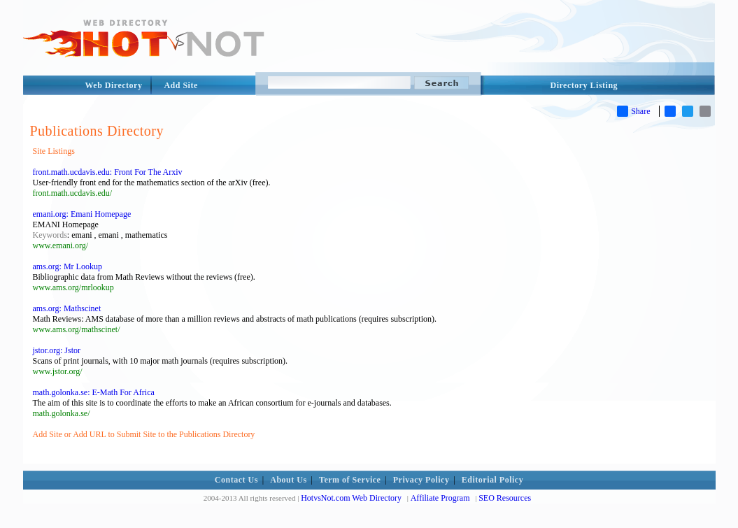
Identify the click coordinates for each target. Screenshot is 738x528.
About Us (288, 480)
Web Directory (114, 85)
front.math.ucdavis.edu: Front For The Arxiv (108, 172)
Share (633, 111)
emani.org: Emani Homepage (82, 214)
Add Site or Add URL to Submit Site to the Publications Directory (144, 434)
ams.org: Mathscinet (67, 308)
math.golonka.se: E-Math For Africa (94, 392)
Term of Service (350, 480)
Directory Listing (584, 85)
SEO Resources (504, 498)
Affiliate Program (440, 498)
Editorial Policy (492, 480)
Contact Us (236, 480)
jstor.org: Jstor (56, 350)
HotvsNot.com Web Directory (351, 498)
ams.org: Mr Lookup (67, 266)
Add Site (180, 85)
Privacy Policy (421, 480)
